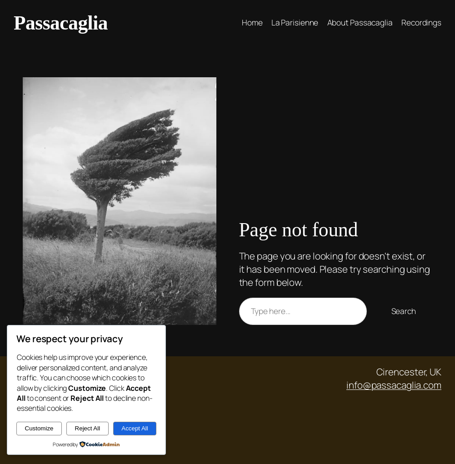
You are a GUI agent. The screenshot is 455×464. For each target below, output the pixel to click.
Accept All (134, 428)
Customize (39, 428)
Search (403, 311)
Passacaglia (61, 23)
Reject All (87, 428)
